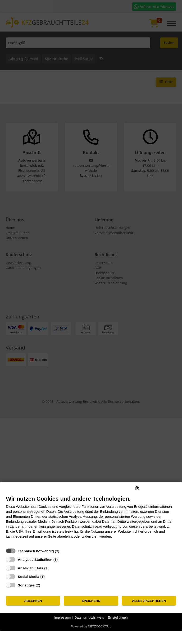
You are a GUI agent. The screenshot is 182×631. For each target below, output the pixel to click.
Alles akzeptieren (149, 601)
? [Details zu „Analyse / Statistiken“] (62, 559)
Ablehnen (33, 601)
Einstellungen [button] (118, 617)
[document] (91, 520)
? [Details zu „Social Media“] (49, 576)
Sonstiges (26, 585)
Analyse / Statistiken (35, 560)
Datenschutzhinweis (89, 617)
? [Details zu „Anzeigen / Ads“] (53, 568)
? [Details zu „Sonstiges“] (45, 585)
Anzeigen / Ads (30, 568)
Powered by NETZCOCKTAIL (91, 626)
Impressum (62, 617)
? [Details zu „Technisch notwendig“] (63, 551)
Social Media (28, 577)
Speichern (91, 601)
